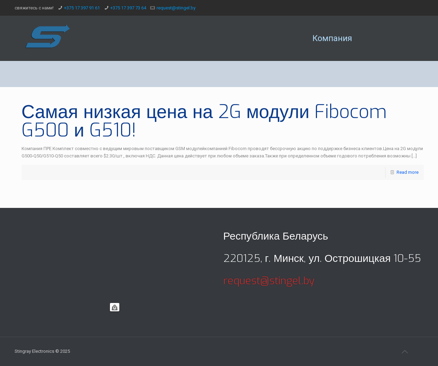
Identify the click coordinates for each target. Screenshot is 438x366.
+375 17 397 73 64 (128, 7)
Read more (408, 172)
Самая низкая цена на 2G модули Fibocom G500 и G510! (204, 121)
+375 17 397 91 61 (82, 7)
